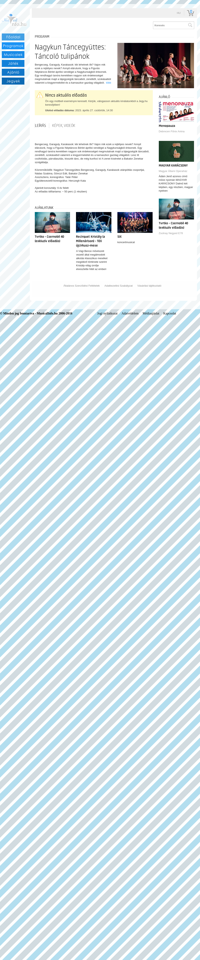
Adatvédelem (130, 313)
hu (179, 12)
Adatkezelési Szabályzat (118, 285)
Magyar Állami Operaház (173, 171)
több (108, 82)
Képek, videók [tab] (63, 125)
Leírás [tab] (40, 125)
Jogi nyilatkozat (107, 313)
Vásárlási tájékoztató (149, 285)
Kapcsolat (169, 313)
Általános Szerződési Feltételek (81, 285)
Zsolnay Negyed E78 (171, 233)
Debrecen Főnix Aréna (172, 131)
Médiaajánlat (151, 313)
